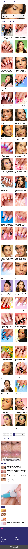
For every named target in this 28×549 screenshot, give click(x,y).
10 (19, 434)
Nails (1, 537)
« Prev (5, 434)
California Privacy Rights (18, 536)
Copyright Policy (17, 537)
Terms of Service (17, 533)
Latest (2, 533)
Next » (23, 434)
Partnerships (2, 541)
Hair (1, 536)
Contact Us (2, 542)
